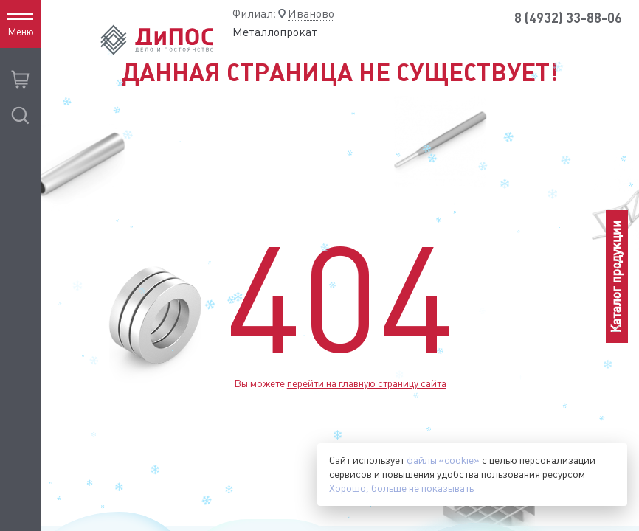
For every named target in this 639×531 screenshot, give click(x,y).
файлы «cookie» (443, 460)
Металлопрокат (274, 32)
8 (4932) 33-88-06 (568, 18)
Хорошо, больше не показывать (401, 488)
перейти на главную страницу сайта (366, 383)
